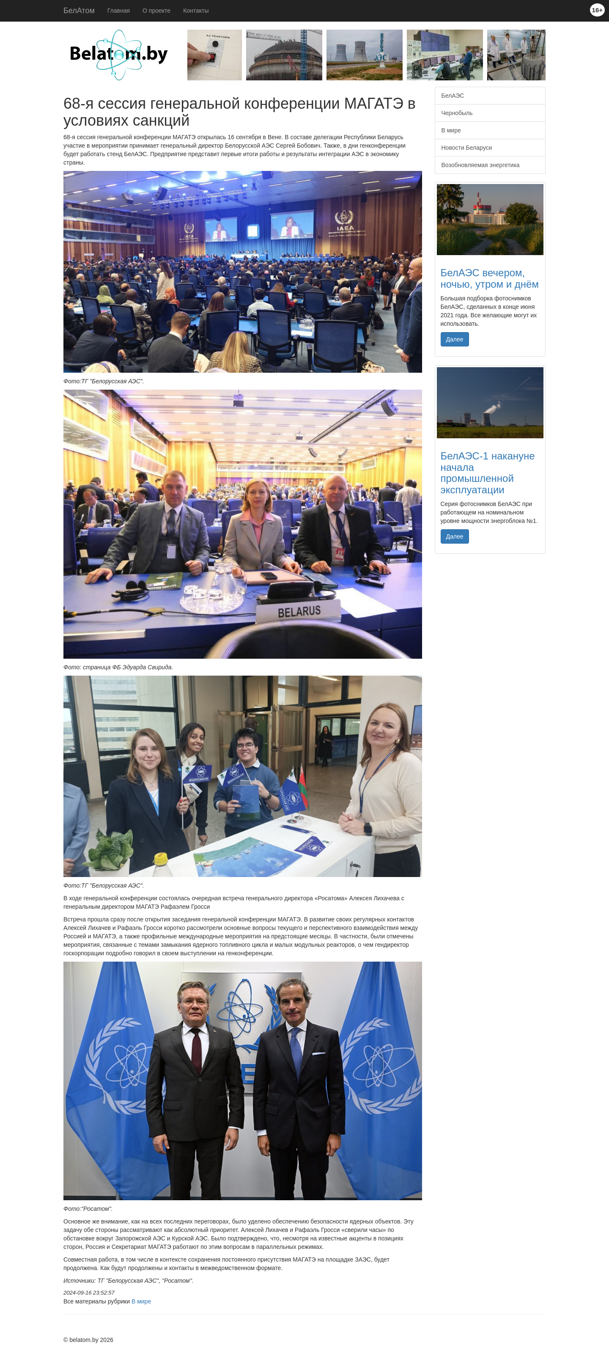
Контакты (195, 10)
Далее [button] (455, 339)
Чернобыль (457, 113)
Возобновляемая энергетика (481, 165)
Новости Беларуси (467, 147)
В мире (141, 1301)
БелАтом (79, 10)
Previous (181, 57)
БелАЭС (453, 95)
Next (552, 57)
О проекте (156, 10)
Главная (118, 10)
